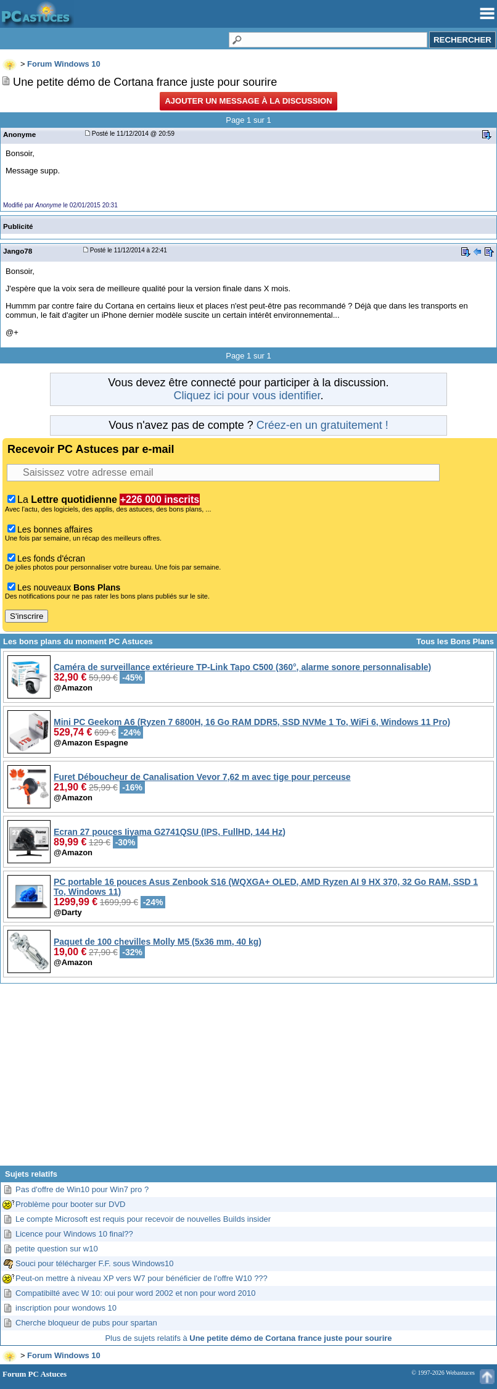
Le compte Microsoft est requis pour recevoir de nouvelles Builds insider (143, 1219)
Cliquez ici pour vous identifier (246, 395)
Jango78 (17, 251)
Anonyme (19, 134)
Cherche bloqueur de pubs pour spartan (86, 1322)
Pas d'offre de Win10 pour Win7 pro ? (82, 1189)
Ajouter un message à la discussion (248, 101)
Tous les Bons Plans (455, 641)
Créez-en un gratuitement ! (322, 425)
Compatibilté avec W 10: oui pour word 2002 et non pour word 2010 (135, 1293)
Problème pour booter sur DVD (70, 1204)
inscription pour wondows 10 (66, 1307)
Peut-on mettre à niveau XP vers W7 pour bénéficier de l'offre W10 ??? (141, 1278)
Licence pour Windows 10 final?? (74, 1233)
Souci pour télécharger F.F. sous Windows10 (94, 1263)
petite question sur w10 (56, 1248)
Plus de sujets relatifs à (248, 1338)
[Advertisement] (248, 1079)
